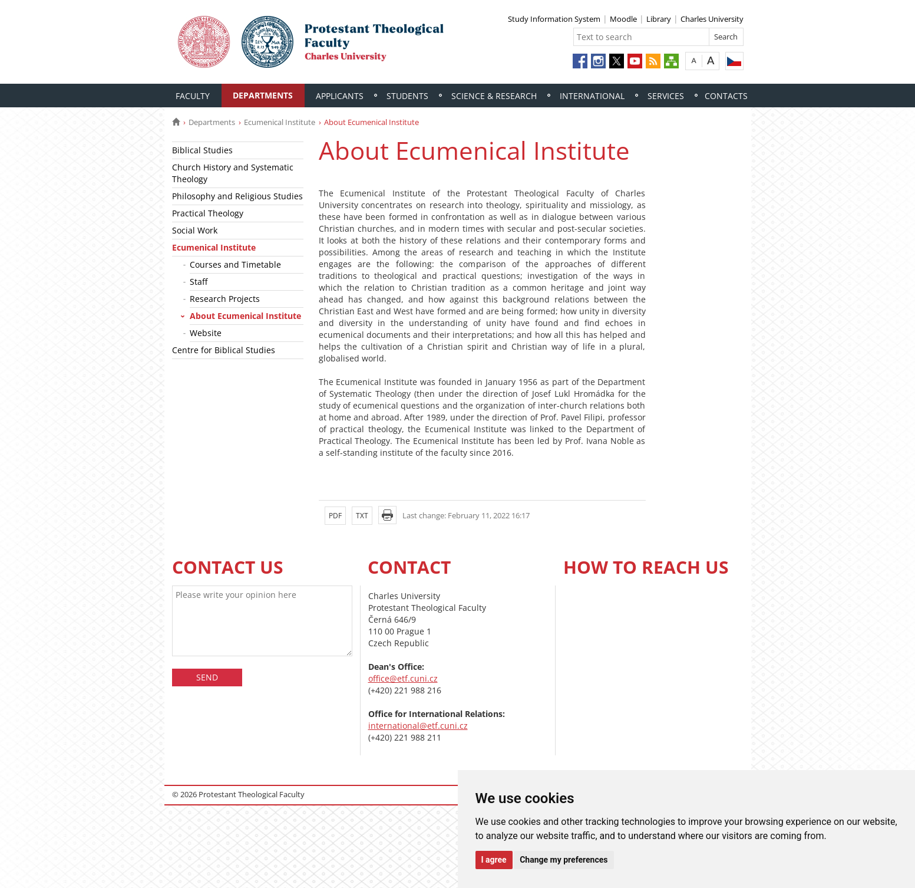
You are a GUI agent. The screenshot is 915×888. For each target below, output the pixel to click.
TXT (362, 516)
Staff (198, 281)
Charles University (712, 19)
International (592, 95)
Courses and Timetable (235, 264)
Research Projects (225, 298)
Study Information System (554, 19)
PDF (335, 516)
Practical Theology (207, 213)
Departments (263, 95)
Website (206, 332)
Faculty (193, 95)
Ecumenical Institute (279, 122)
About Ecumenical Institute (245, 315)
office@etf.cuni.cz (403, 678)
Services (666, 95)
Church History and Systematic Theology (232, 173)
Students (407, 95)
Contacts (726, 95)
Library (658, 19)
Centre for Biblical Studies (223, 350)
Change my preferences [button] (563, 859)
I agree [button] (494, 859)
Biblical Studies (202, 150)
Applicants (340, 95)
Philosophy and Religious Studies (237, 196)
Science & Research (494, 95)
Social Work (194, 230)
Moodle (623, 19)
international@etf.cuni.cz (418, 725)
